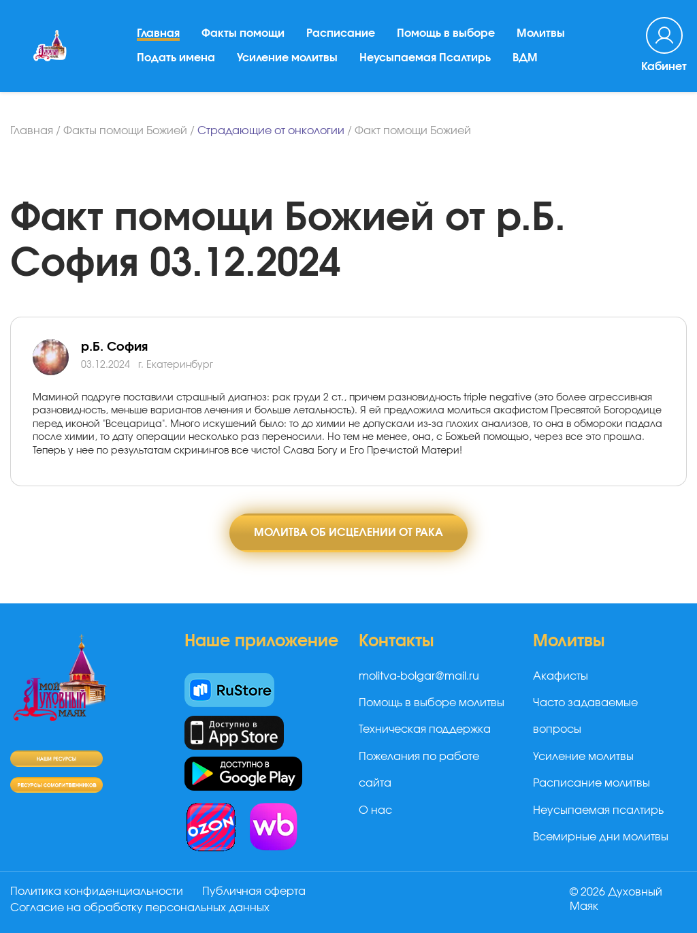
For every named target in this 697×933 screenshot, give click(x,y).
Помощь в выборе (446, 33)
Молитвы (541, 33)
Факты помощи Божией (125, 130)
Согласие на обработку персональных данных (140, 907)
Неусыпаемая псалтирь (598, 810)
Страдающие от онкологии (270, 130)
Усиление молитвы (287, 57)
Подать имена (176, 57)
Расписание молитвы (591, 783)
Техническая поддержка (425, 729)
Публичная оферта (254, 891)
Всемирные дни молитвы (600, 837)
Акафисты (560, 676)
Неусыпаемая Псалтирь (425, 57)
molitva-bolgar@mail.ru (419, 676)
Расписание (340, 33)
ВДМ (525, 57)
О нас (375, 810)
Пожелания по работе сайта (419, 770)
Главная (158, 33)
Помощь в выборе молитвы (431, 702)
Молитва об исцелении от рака (348, 532)
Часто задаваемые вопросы (585, 716)
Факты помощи (243, 33)
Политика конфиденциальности (96, 891)
